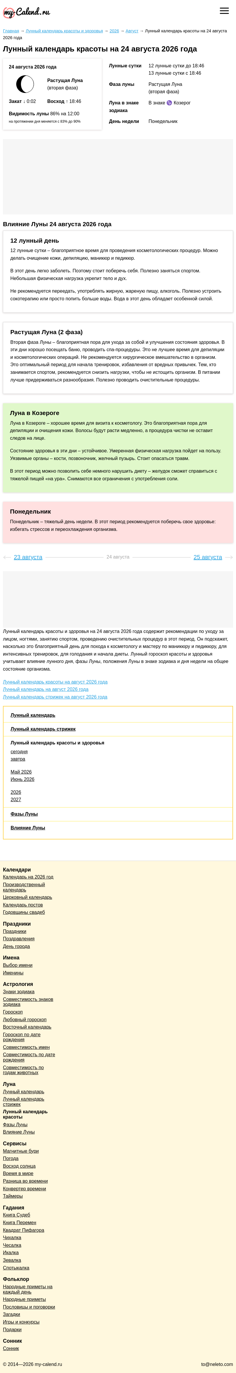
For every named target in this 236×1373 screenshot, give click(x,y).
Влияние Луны (28, 827)
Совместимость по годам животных (23, 1070)
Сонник (11, 1348)
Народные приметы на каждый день (28, 1289)
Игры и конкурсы (21, 1321)
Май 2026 (21, 771)
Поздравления (19, 938)
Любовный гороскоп (25, 1019)
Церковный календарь (27, 897)
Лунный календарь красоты (25, 1114)
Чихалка (12, 1237)
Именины (13, 972)
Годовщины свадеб (24, 912)
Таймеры (13, 1196)
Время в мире (18, 1173)
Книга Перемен (19, 1222)
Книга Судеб (16, 1214)
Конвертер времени (24, 1188)
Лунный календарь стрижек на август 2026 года (55, 696)
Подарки (12, 1329)
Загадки (11, 1314)
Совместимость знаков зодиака (28, 1002)
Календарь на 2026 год (28, 876)
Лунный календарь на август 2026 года (45, 689)
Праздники (14, 931)
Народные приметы (24, 1299)
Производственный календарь (24, 887)
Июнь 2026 (23, 779)
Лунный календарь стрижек (43, 729)
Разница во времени (25, 1181)
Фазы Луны (24, 814)
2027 (16, 799)
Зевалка (12, 1260)
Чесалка (12, 1245)
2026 (16, 792)
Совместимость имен (26, 1047)
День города (16, 946)
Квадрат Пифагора (23, 1230)
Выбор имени (17, 965)
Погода (11, 1158)
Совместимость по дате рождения (29, 1057)
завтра (18, 759)
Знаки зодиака (19, 991)
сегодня (19, 751)
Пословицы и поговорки (29, 1306)
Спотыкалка (16, 1267)
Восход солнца (19, 1166)
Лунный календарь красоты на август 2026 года (55, 681)
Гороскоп (13, 1011)
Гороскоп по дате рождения (21, 1037)
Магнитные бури (21, 1151)
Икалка (11, 1252)
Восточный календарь (27, 1026)
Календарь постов (23, 904)
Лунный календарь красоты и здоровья (57, 742)
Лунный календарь (33, 715)
